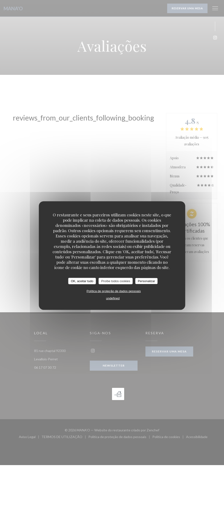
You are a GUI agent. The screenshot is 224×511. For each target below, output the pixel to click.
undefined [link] (113, 298)
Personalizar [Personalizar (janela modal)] (146, 281)
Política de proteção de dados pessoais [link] (114, 291)
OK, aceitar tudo (82, 281)
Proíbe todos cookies (115, 281)
